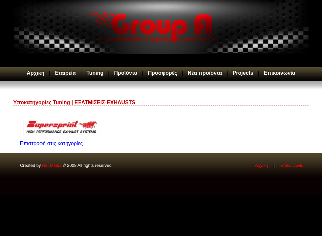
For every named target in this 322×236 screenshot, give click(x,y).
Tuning (94, 73)
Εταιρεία (65, 73)
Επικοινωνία (279, 73)
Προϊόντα (126, 73)
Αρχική (35, 73)
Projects (243, 73)
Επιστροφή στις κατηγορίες (51, 143)
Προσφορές (162, 73)
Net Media (51, 165)
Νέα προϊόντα (205, 73)
